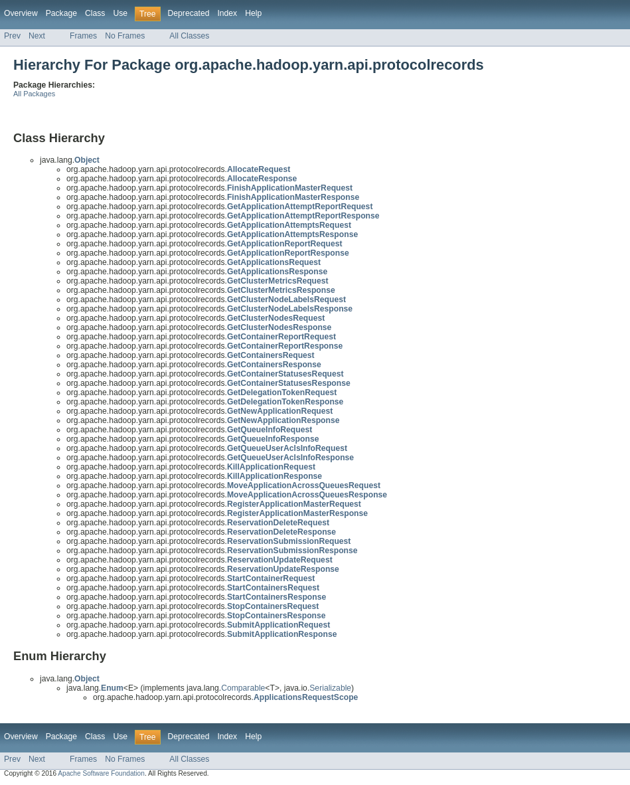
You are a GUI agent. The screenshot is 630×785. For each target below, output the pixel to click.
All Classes (189, 36)
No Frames (125, 36)
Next (37, 36)
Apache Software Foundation (101, 773)
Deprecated (189, 13)
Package (61, 13)
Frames (83, 36)
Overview (21, 13)
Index (227, 13)
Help (253, 13)
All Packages (34, 94)
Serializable (330, 688)
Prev (12, 36)
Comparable (243, 688)
